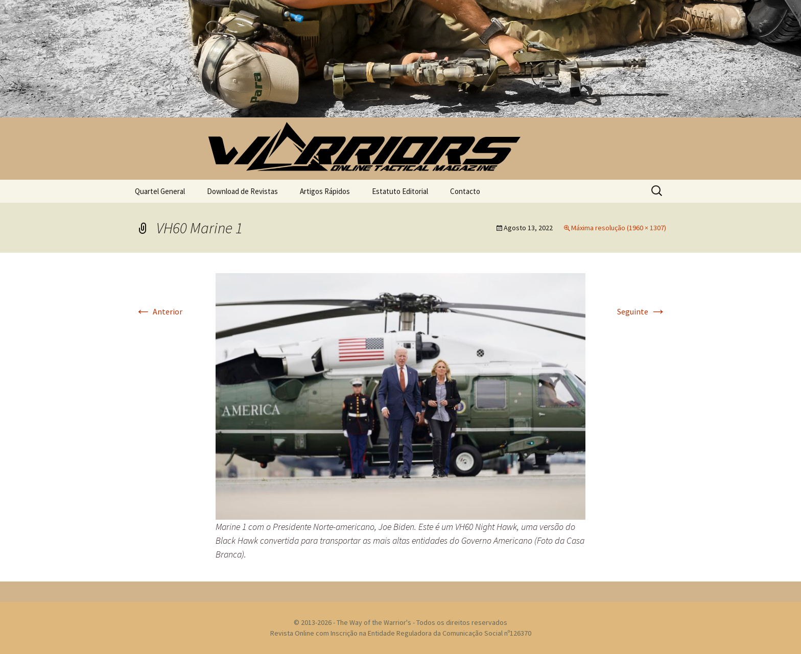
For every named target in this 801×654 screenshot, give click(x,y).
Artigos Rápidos (325, 191)
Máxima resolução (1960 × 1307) (618, 227)
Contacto (465, 191)
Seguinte (641, 311)
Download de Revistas (242, 191)
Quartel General (160, 191)
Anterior (158, 311)
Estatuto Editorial (400, 191)
